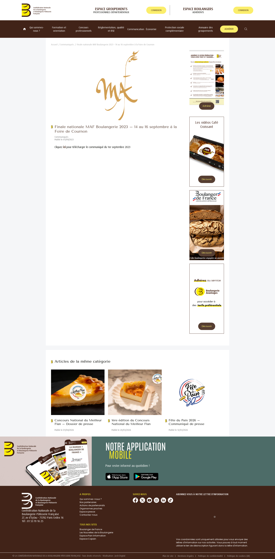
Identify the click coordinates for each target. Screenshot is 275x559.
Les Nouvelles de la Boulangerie (96, 532)
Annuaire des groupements (205, 29)
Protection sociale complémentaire (174, 29)
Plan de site (168, 556)
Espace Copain (88, 538)
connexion (156, 10)
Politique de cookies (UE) (238, 556)
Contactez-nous (89, 514)
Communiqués (67, 44)
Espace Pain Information (93, 535)
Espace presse (87, 511)
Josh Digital (120, 555)
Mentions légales (186, 556)
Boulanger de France (91, 529)
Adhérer (229, 28)
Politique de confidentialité (210, 556)
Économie (151, 29)
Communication (135, 29)
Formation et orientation (59, 29)
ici (64, 147)
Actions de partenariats (92, 505)
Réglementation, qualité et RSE (111, 29)
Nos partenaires (88, 502)
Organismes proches (91, 508)
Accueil (54, 44)
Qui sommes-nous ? (36, 29)
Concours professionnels (84, 29)
